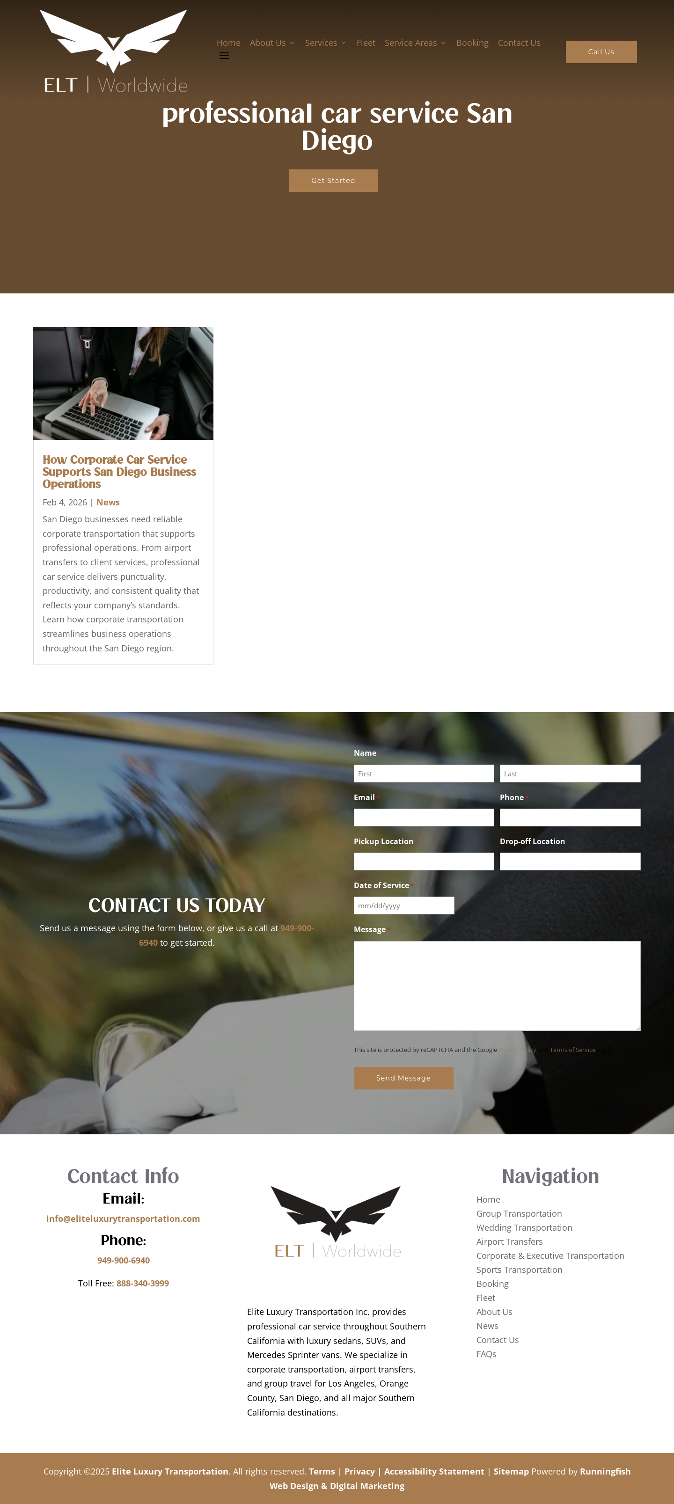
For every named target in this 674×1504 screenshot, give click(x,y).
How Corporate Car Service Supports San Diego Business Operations (119, 473)
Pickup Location (384, 841)
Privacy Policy (517, 1049)
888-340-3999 (143, 1283)
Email (367, 798)
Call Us (601, 51)
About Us (272, 42)
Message (372, 930)
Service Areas (415, 42)
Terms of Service (572, 1049)
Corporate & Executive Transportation (550, 1256)
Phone (514, 798)
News (108, 502)
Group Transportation (519, 1214)
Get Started (333, 180)
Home (228, 42)
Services (326, 42)
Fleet (365, 42)
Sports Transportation (519, 1270)
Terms (322, 1471)
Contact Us (519, 42)
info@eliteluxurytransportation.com (123, 1218)
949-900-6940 (123, 1260)
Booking (472, 42)
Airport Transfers (509, 1242)
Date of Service (384, 886)
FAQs (486, 1355)
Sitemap (511, 1471)
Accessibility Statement (434, 1471)
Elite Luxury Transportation (170, 1471)
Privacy (359, 1471)
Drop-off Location (532, 841)
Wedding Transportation (524, 1228)
